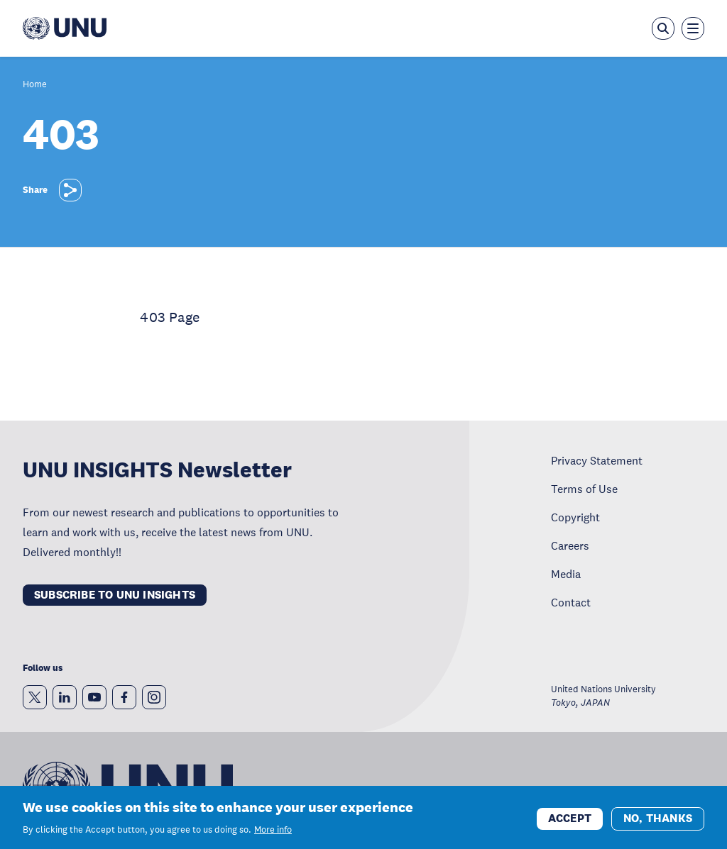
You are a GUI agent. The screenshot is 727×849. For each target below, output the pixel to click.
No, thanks (657, 822)
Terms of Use (584, 489)
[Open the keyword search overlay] (663, 28)
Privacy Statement (597, 460)
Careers (570, 545)
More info (273, 834)
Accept (569, 822)
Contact (571, 602)
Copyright (575, 517)
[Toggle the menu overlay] (693, 28)
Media (566, 574)
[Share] (70, 190)
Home (35, 84)
